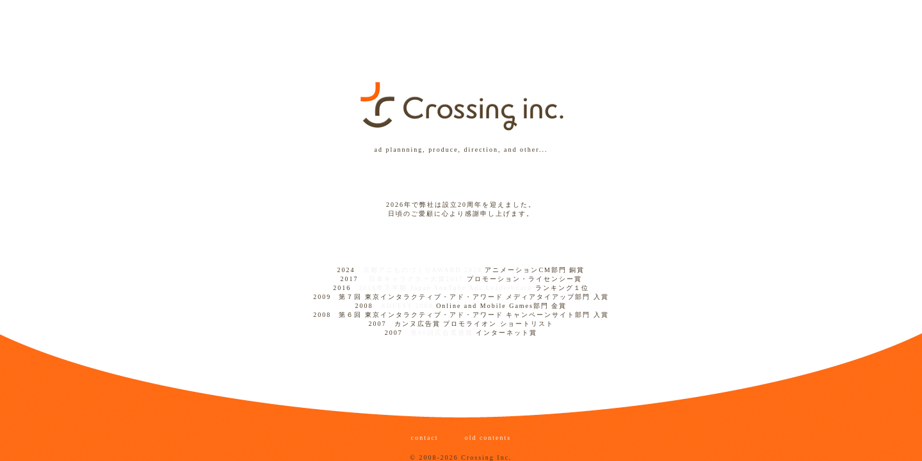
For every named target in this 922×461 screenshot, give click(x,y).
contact (426, 437)
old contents (486, 437)
